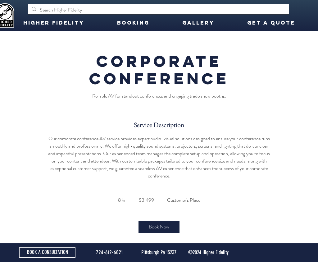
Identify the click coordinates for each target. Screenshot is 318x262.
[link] (159, 227)
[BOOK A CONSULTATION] (47, 252)
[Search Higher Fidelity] (158, 10)
